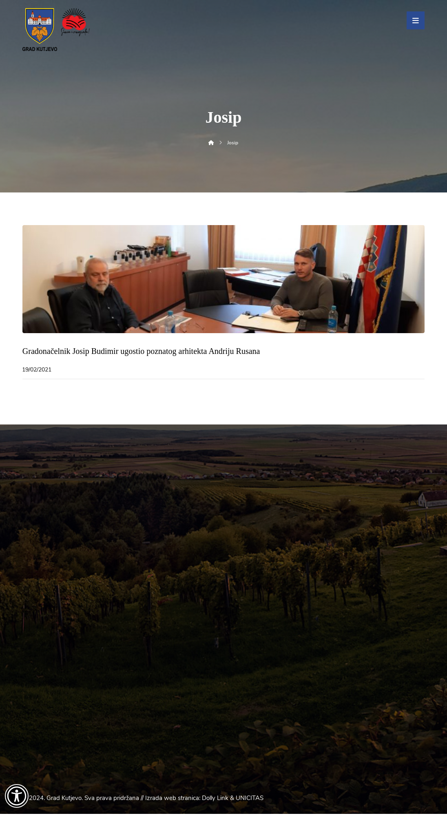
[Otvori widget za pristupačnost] (17, 796)
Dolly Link (215, 804)
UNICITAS (249, 804)
